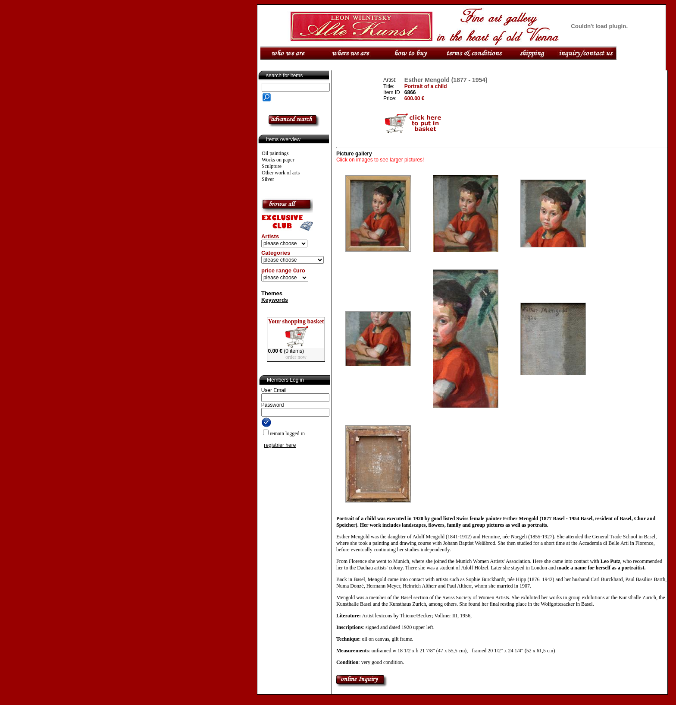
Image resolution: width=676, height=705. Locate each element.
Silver (268, 179)
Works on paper (278, 160)
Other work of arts (281, 173)
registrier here (280, 445)
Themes (271, 293)
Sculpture (272, 166)
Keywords (274, 300)
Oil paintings (275, 153)
